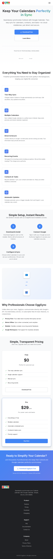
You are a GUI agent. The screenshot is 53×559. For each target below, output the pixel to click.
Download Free (26, 32)
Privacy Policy (27, 543)
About (26, 540)
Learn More (26, 38)
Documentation (26, 526)
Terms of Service (26, 546)
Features (26, 504)
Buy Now (26, 441)
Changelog (27, 513)
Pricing (26, 507)
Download (26, 510)
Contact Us (26, 529)
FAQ (26, 523)
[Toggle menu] (49, 3)
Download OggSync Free (26, 468)
